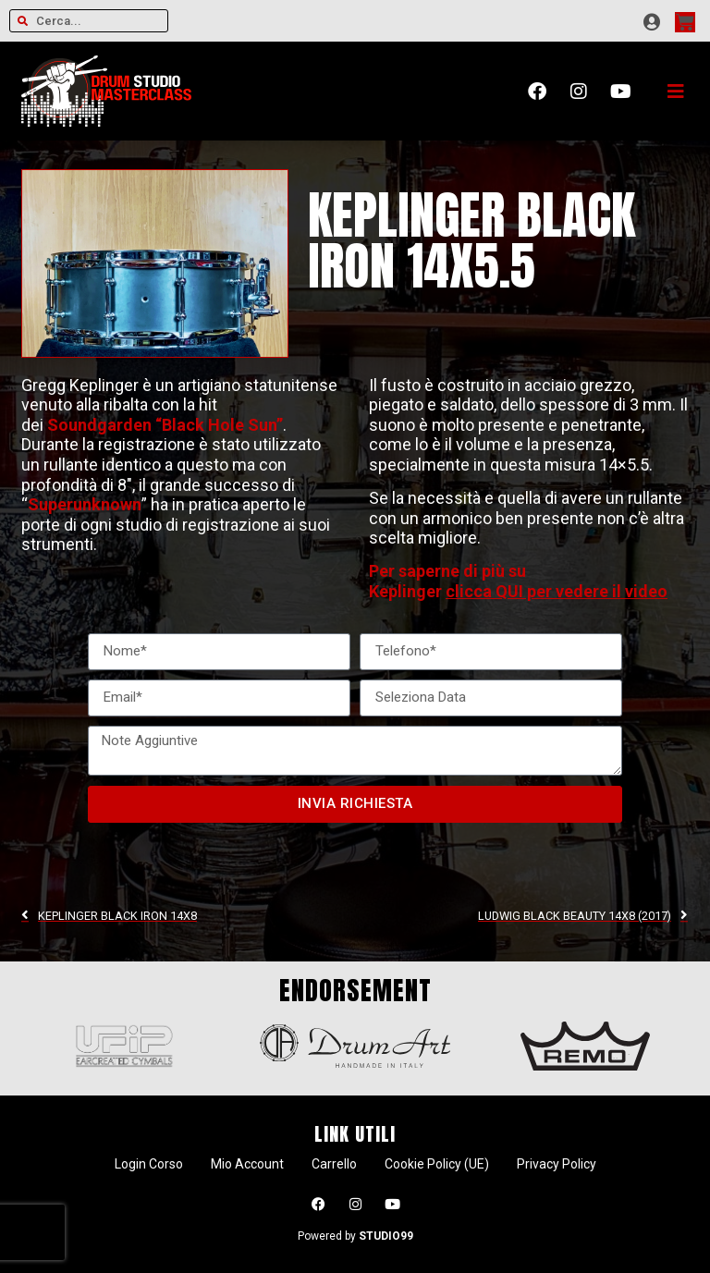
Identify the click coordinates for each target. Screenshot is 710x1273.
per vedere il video (595, 591)
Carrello (334, 1164)
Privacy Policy (556, 1164)
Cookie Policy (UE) (437, 1164)
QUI (509, 591)
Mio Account (247, 1164)
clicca (471, 591)
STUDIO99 (386, 1236)
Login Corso (149, 1164)
